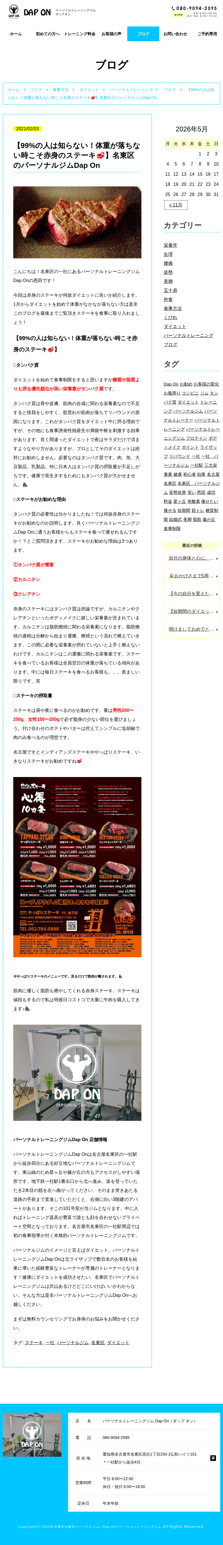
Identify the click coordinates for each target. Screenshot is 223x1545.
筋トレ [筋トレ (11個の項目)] (198, 510)
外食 (168, 299)
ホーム (16, 34)
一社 (49, 1342)
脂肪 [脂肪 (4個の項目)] (197, 519)
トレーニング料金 (79, 34)
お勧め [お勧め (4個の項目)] (186, 384)
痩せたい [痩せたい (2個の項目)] (209, 501)
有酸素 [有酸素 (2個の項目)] (193, 501)
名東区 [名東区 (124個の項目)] (170, 483)
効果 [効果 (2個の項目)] (201, 474)
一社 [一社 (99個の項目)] (196, 456)
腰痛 (168, 263)
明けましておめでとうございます (194, 629)
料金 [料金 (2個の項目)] (168, 501)
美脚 (168, 281)
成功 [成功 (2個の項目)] (211, 492)
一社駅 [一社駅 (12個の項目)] (196, 465)
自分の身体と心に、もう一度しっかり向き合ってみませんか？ (194, 558)
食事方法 (61, 89)
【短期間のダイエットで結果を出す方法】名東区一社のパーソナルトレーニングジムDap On (194, 611)
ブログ (143, 34)
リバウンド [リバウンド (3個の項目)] (179, 456)
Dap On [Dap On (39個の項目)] (171, 384)
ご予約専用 (207, 34)
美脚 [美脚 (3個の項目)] (187, 519)
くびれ (170, 317)
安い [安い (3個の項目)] (191, 492)
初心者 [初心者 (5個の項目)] (189, 474)
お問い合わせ (175, 34)
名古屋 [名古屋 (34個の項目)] (213, 474)
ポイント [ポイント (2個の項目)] (190, 447)
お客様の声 (111, 34)
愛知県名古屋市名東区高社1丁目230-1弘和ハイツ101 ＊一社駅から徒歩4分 (150, 1458)
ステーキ (34, 1342)
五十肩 (170, 290)
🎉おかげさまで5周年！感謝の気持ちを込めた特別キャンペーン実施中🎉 (194, 575)
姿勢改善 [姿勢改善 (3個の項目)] (177, 492)
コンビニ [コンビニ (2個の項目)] (190, 393)
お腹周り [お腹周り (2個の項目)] (172, 393)
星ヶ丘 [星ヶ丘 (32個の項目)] (179, 501)
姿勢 (168, 272)
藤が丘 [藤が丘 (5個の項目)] (209, 519)
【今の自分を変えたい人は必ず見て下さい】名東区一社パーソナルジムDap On (194, 593)
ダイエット (89, 89)
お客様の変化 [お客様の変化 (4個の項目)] (206, 384)
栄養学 (170, 245)
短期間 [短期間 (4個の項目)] (184, 510)
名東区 (98, 1342)
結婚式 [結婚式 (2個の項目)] (175, 519)
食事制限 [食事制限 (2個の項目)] (172, 528)
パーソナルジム (73, 1342)
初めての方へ (48, 34)
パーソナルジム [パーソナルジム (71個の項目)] (188, 411)
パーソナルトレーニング (131, 89)
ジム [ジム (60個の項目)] (204, 393)
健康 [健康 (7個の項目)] (177, 474)
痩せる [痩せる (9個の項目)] (170, 510)
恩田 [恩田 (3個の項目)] (201, 492)
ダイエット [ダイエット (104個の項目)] (188, 402)
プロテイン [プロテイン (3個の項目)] (196, 438)
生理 (168, 254)
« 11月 (175, 205)
